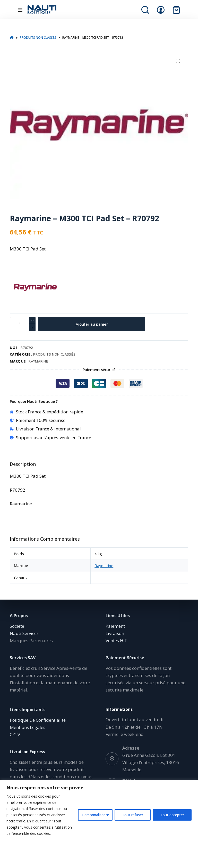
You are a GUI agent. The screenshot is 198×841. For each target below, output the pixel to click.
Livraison (115, 633)
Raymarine (38, 361)
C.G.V (15, 734)
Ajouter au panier (92, 324)
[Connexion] (161, 10)
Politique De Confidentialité (38, 720)
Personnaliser (93, 814)
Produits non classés (54, 354)
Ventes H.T (116, 640)
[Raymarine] (19, 287)
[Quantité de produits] (23, 324)
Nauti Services (24, 633)
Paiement (115, 626)
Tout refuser (132, 814)
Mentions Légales (27, 727)
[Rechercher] (145, 10)
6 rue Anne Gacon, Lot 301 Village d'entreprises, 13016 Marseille (150, 762)
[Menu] (20, 9)
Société (17, 626)
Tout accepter (172, 814)
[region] (99, 810)
